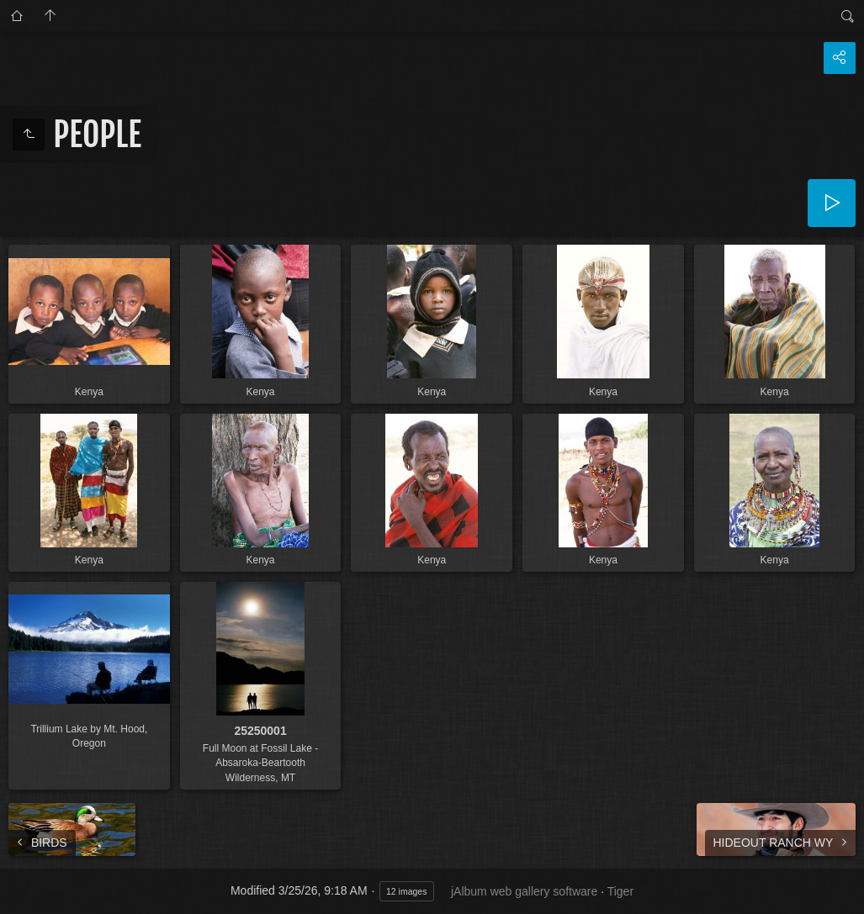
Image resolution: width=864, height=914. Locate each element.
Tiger (620, 891)
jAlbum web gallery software (524, 891)
